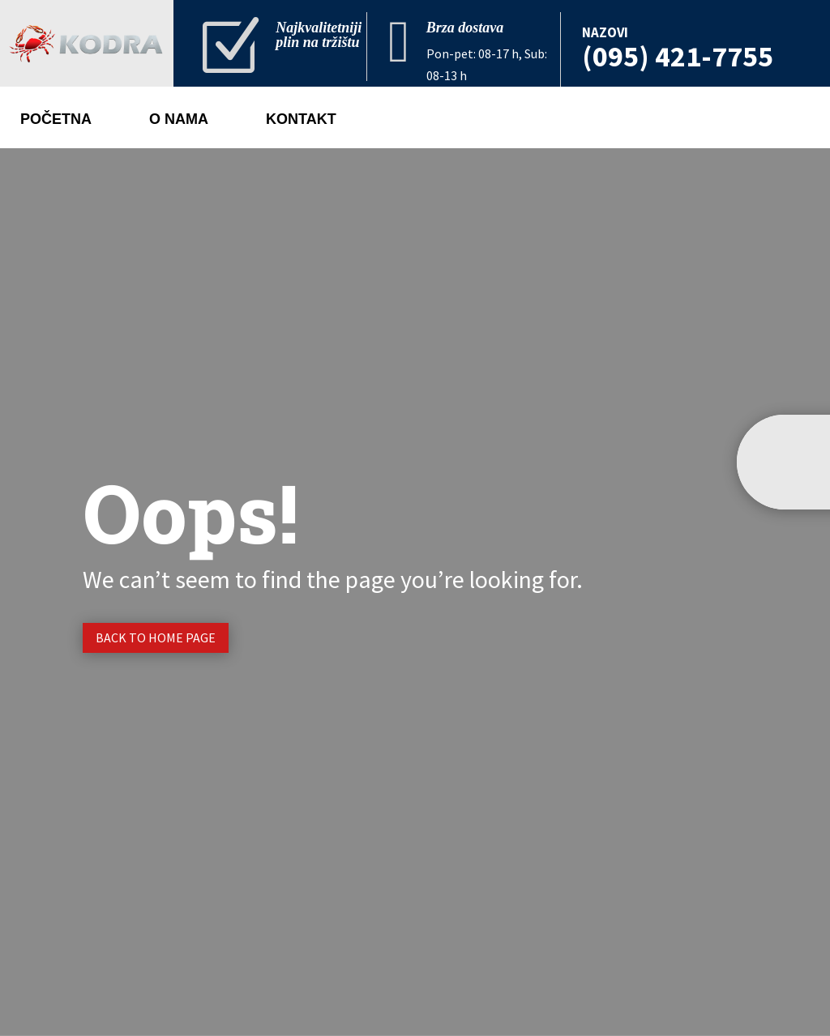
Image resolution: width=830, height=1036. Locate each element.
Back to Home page (156, 637)
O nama (178, 120)
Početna (56, 120)
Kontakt (301, 120)
